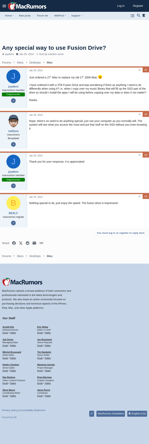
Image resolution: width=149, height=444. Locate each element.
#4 (146, 196)
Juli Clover (8, 339)
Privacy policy (9, 410)
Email (5, 333)
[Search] (139, 16)
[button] (4, 6)
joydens (9, 54)
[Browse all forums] (132, 16)
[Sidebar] (144, 15)
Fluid (4, 417)
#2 (146, 114)
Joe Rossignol (44, 339)
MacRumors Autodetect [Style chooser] (111, 413)
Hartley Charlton (11, 364)
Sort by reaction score (51, 54)
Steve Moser (9, 390)
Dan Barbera (9, 377)
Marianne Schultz (46, 364)
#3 (146, 155)
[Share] (139, 70)
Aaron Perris (43, 390)
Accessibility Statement (32, 410)
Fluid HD (12, 417)
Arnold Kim (8, 327)
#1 (146, 70)
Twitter (13, 333)
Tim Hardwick (44, 352)
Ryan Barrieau (44, 377)
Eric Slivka (42, 327)
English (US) (137, 413)
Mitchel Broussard (12, 352)
